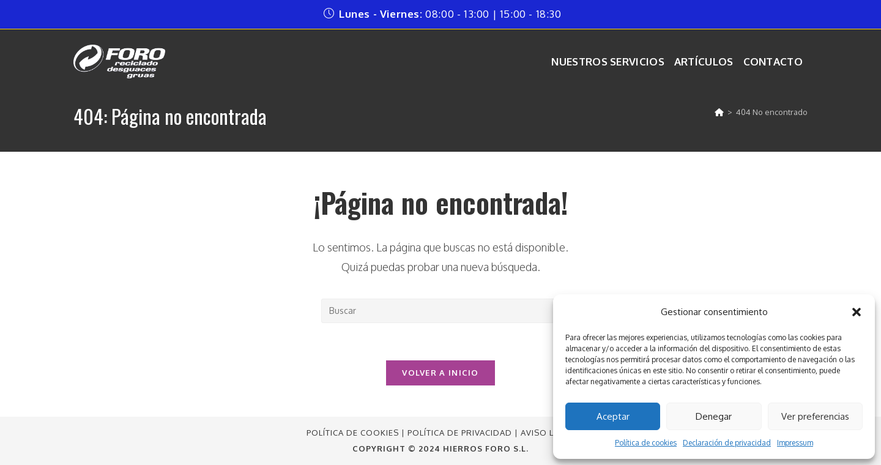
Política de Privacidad (459, 432)
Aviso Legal (548, 432)
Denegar (714, 416)
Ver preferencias (815, 416)
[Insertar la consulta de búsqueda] (440, 311)
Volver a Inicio (440, 373)
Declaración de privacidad (727, 442)
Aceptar (613, 416)
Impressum (795, 442)
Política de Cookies (353, 432)
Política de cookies (646, 442)
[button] (856, 312)
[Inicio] (719, 112)
